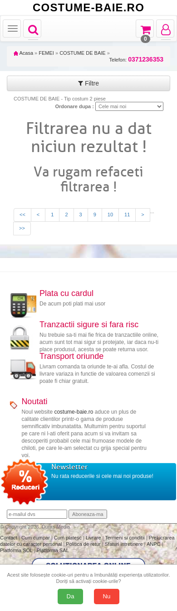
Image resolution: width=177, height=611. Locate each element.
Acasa (23, 53)
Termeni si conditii (125, 537)
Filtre (88, 83)
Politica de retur (84, 544)
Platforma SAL (53, 550)
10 (110, 214)
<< (22, 214)
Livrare (94, 537)
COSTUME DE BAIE (82, 53)
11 (127, 214)
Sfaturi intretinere (124, 544)
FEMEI (46, 53)
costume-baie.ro (73, 412)
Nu (107, 596)
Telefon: (136, 59)
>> (22, 228)
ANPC (154, 544)
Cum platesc (68, 537)
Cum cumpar (36, 537)
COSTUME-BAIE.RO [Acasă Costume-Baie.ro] (88, 8)
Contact (9, 537)
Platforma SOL (16, 550)
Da (70, 596)
